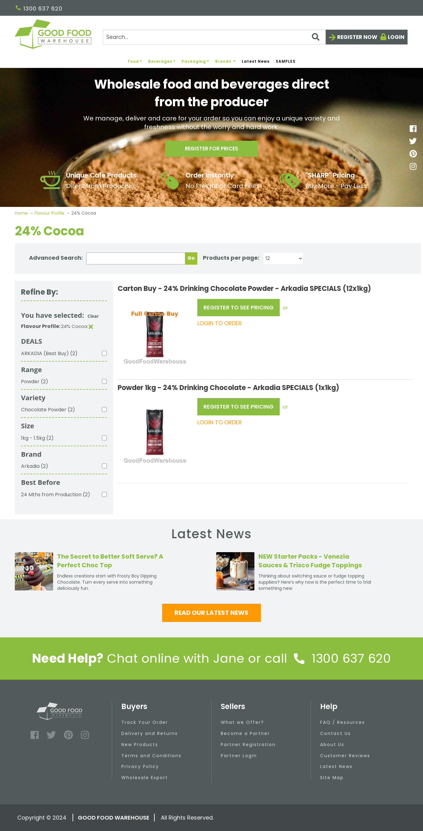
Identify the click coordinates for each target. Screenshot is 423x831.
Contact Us (335, 733)
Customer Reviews (345, 756)
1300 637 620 (39, 8)
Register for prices (211, 150)
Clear (93, 316)
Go (191, 258)
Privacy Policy (140, 766)
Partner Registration (248, 744)
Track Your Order (144, 722)
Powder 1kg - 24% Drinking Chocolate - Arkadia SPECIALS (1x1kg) (228, 387)
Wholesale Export (144, 777)
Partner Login (239, 756)
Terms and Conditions (151, 756)
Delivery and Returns (149, 733)
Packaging (195, 61)
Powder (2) (34, 381)
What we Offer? (242, 722)
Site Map (332, 777)
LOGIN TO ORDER (219, 323)
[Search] (214, 37)
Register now (357, 37)
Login (396, 37)
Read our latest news (211, 612)
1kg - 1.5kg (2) (37, 438)
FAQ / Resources (342, 722)
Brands (225, 61)
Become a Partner (245, 733)
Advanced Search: (56, 258)
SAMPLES (285, 61)
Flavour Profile (50, 213)
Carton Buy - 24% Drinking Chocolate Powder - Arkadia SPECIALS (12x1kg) (244, 288)
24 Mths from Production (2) (55, 494)
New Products (139, 744)
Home (22, 213)
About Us (332, 744)
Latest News (256, 61)
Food (135, 61)
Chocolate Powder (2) (48, 409)
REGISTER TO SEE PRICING (238, 307)
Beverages (161, 61)
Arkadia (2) (34, 466)
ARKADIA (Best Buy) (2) (49, 353)
